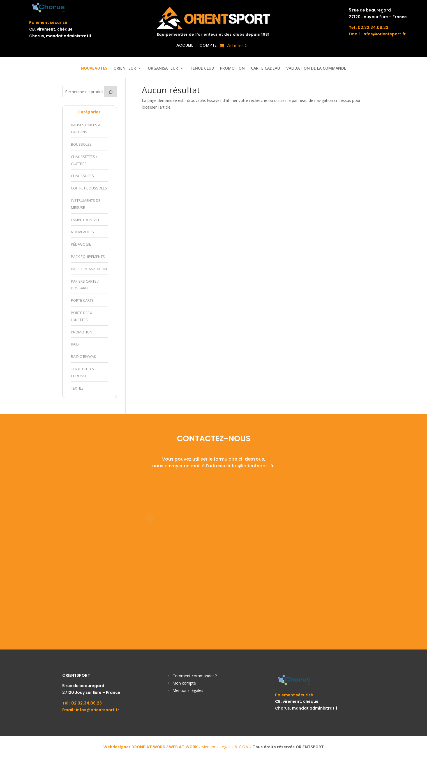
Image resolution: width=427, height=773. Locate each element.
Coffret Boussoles (89, 188)
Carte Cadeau (265, 68)
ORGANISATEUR (163, 68)
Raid (75, 344)
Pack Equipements (88, 256)
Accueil (184, 45)
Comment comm (188, 675)
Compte (207, 45)
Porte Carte (82, 300)
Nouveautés (82, 231)
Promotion (232, 68)
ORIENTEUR (125, 68)
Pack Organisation (89, 268)
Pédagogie (81, 244)
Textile (77, 388)
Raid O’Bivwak (83, 356)
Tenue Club (202, 68)
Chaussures (82, 175)
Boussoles (81, 144)
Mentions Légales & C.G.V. (225, 746)
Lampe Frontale (85, 219)
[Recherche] (110, 91)
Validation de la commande (316, 68)
